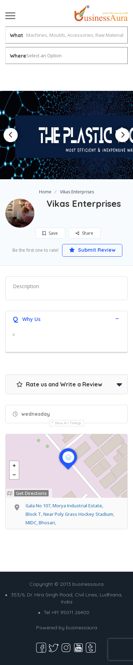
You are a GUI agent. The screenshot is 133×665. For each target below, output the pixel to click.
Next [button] (122, 135)
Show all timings (68, 423)
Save (50, 233)
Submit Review (92, 250)
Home (45, 192)
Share (84, 233)
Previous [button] (10, 135)
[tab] (66, 318)
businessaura (81, 627)
